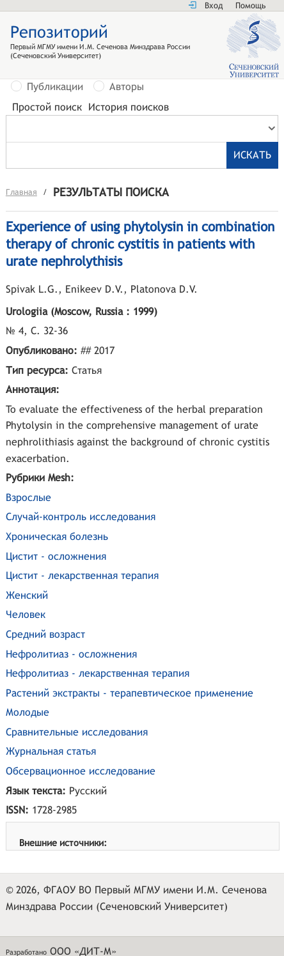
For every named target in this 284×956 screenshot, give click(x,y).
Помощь (250, 5)
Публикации (55, 87)
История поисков (128, 107)
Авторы (126, 87)
